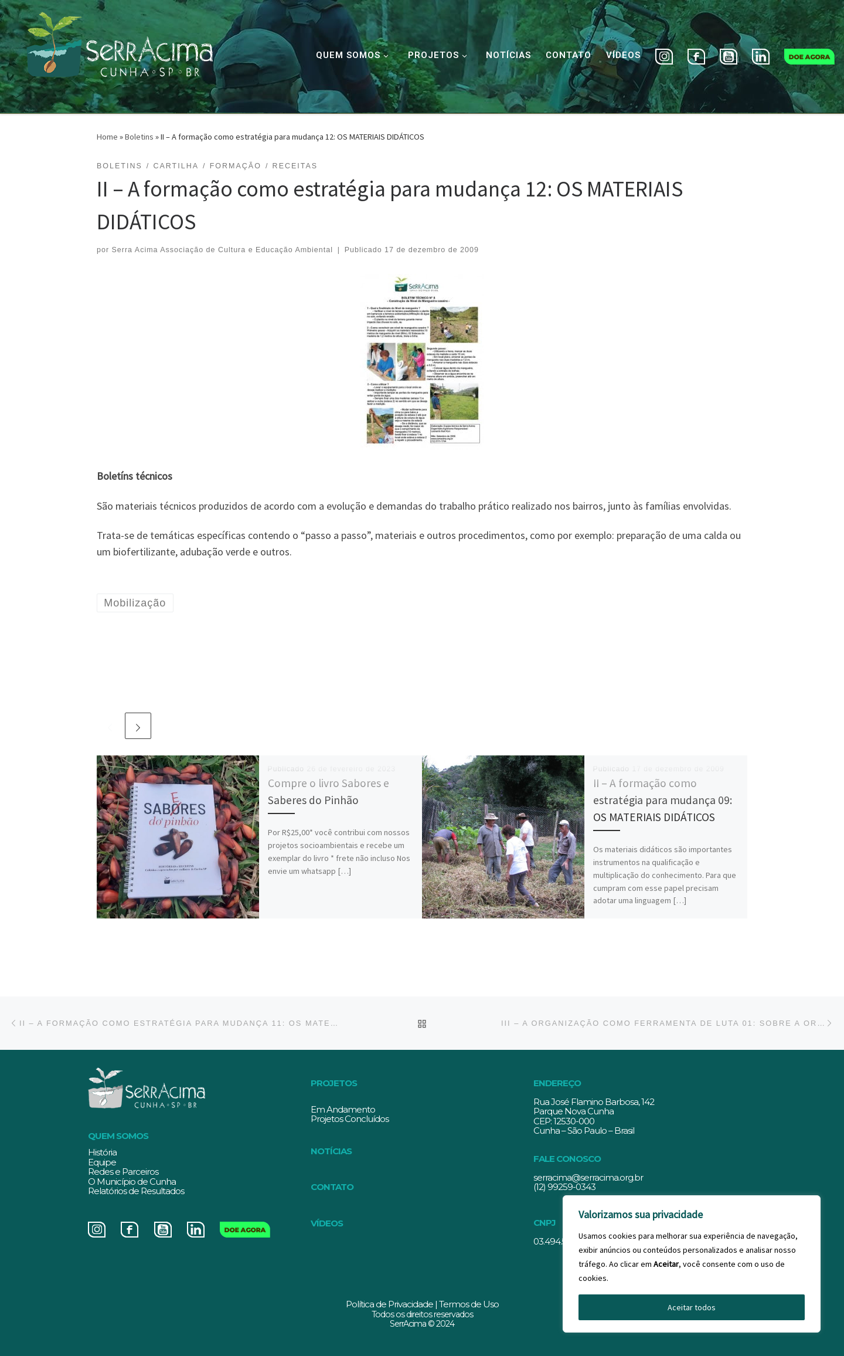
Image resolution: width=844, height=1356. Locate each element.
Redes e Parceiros (123, 1171)
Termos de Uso (469, 1304)
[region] (692, 1264)
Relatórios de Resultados (136, 1190)
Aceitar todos (692, 1307)
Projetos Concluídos (350, 1118)
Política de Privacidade (389, 1304)
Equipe (102, 1162)
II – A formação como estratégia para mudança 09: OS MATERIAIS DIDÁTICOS (662, 800)
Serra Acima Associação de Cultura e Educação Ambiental (222, 250)
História (102, 1152)
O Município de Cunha (132, 1181)
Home (107, 136)
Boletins (139, 136)
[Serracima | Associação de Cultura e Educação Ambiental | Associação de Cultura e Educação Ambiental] (119, 54)
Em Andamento (343, 1109)
